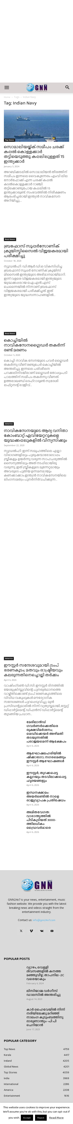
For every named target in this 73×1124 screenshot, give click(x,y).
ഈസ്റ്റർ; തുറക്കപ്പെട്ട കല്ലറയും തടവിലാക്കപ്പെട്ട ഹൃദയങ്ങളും (46, 777)
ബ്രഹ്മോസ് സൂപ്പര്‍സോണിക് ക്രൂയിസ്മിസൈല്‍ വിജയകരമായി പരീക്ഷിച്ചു (36, 251)
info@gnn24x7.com (44, 920)
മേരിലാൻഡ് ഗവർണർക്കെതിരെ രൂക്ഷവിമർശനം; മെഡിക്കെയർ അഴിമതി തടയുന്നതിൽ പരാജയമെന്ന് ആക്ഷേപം (46, 732)
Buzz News (10, 239)
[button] (6, 88)
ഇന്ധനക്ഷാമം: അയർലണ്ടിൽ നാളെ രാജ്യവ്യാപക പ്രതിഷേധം (46, 796)
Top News (9, 139)
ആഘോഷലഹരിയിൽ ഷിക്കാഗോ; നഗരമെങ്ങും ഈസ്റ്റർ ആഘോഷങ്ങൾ (46, 757)
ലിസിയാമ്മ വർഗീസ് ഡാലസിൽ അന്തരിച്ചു (43, 992)
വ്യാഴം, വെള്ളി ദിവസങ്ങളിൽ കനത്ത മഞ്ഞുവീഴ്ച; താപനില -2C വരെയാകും (45, 973)
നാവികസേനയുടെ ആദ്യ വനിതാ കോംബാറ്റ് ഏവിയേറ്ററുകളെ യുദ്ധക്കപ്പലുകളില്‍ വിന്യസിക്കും (36, 435)
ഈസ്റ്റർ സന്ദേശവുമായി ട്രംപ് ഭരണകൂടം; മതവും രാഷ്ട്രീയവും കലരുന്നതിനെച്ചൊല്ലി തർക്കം (33, 670)
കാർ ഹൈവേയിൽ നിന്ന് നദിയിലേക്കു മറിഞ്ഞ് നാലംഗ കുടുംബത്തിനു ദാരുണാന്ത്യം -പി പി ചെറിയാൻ (45, 1017)
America (9, 423)
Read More (56, 1117)
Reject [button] (40, 1118)
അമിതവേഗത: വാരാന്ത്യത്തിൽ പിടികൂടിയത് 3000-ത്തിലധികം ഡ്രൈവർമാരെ (41, 820)
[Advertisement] (36, 44)
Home (7, 97)
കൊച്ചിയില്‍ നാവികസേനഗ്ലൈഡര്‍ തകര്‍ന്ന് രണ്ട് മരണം (34, 345)
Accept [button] (27, 1118)
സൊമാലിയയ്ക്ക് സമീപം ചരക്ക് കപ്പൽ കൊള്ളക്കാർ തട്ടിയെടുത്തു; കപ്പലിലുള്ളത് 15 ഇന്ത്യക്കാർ (34, 154)
